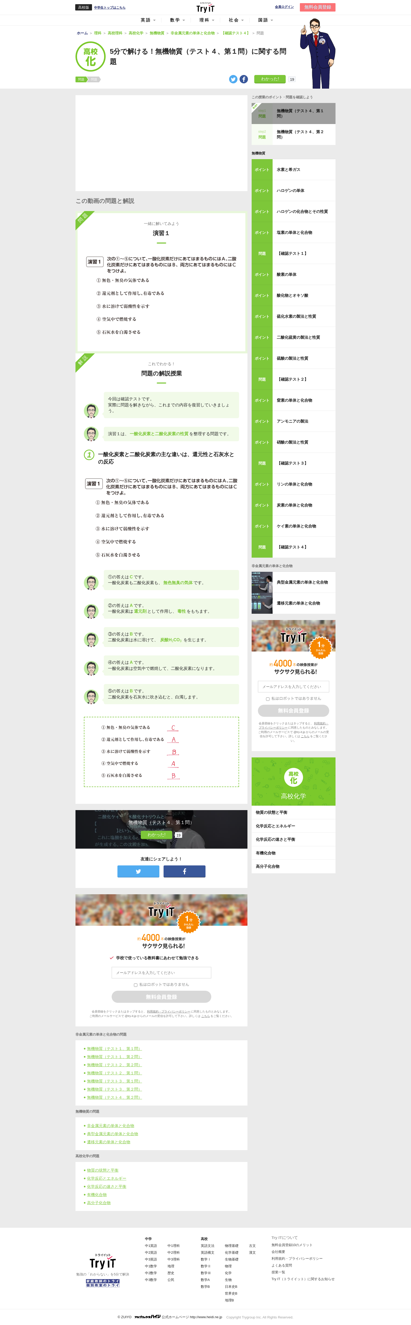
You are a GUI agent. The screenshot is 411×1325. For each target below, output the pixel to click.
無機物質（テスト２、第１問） (114, 1073)
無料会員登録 (317, 7)
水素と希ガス (288, 169)
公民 (170, 1280)
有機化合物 (97, 1194)
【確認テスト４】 (292, 547)
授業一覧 (278, 1272)
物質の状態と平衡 (102, 1170)
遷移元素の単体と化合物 (108, 1142)
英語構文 (207, 1252)
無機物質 (258, 153)
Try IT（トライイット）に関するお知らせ (303, 1279)
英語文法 (207, 1246)
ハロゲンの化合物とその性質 (302, 211)
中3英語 (151, 1259)
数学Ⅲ (206, 1273)
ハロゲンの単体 (290, 190)
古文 (252, 1246)
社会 (234, 20)
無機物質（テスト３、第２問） (114, 1089)
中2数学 (151, 1273)
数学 (175, 20)
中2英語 (151, 1252)
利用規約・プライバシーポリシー (168, 1011)
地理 (170, 1266)
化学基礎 (232, 1252)
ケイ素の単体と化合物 (296, 526)
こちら (205, 1015)
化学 (228, 1273)
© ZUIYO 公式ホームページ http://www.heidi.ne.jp (170, 1317)
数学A (205, 1280)
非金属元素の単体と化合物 (110, 1125)
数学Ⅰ (206, 1259)
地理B (229, 1300)
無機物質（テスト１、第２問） (114, 1056)
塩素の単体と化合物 (294, 232)
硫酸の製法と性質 (292, 358)
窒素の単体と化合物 (294, 400)
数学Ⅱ (206, 1266)
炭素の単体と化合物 (294, 505)
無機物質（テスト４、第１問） (300, 113)
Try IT (205, 7)
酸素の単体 (286, 274)
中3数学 (151, 1280)
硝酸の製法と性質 (292, 442)
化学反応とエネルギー (106, 1178)
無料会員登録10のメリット (292, 1245)
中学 (148, 1239)
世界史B (231, 1293)
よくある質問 (282, 1265)
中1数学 (151, 1266)
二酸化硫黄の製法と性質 (298, 337)
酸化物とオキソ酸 (292, 295)
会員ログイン (284, 7)
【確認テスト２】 (292, 379)
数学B (205, 1287)
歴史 (170, 1273)
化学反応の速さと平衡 (106, 1186)
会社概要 (278, 1252)
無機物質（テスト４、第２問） (114, 1097)
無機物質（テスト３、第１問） (114, 1081)
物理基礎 (232, 1246)
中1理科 (173, 1246)
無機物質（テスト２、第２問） (114, 1065)
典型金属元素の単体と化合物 (112, 1134)
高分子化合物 (99, 1202)
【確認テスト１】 (292, 253)
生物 (228, 1280)
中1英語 (151, 1246)
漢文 (252, 1252)
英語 (146, 20)
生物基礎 (232, 1259)
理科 (204, 20)
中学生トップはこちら (110, 7)
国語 (263, 20)
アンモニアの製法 (292, 421)
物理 (228, 1266)
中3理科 (173, 1259)
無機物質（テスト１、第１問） (114, 1048)
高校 (204, 1239)
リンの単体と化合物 (294, 484)
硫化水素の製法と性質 (296, 316)
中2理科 (173, 1252)
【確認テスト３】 (292, 463)
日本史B (231, 1287)
